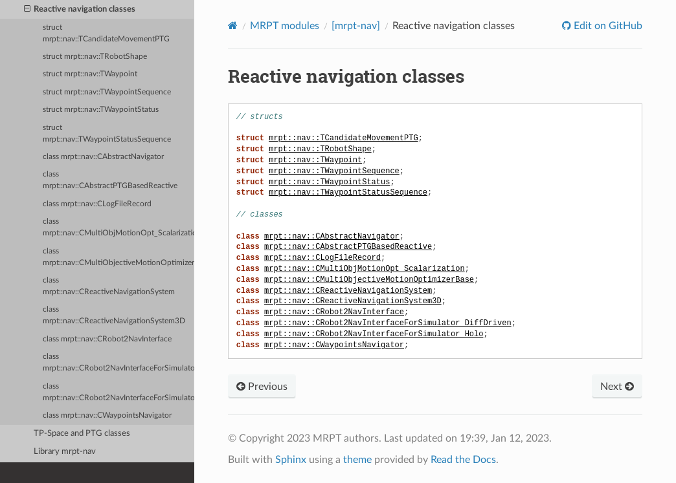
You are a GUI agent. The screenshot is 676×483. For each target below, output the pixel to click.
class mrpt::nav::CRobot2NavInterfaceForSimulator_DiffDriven (118, 362)
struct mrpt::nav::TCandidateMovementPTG (106, 33)
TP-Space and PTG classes (82, 433)
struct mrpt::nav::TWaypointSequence (107, 92)
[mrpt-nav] (356, 26)
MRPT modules (284, 26)
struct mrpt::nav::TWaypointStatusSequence (107, 133)
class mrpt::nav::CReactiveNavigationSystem (109, 286)
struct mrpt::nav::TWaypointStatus (101, 109)
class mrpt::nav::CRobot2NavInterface (107, 339)
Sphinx (290, 460)
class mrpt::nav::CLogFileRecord (97, 204)
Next (617, 386)
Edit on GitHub (606, 26)
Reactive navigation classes (80, 10)
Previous (261, 386)
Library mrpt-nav (65, 451)
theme (357, 460)
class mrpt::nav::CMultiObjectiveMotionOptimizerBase (118, 257)
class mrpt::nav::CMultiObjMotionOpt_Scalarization (118, 227)
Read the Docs (463, 460)
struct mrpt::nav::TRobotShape (95, 56)
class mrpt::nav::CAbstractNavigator (103, 156)
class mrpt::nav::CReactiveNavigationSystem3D (114, 315)
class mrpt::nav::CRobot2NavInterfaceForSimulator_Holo (118, 392)
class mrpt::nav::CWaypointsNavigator (107, 415)
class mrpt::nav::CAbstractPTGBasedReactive (110, 180)
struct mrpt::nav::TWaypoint (90, 74)
